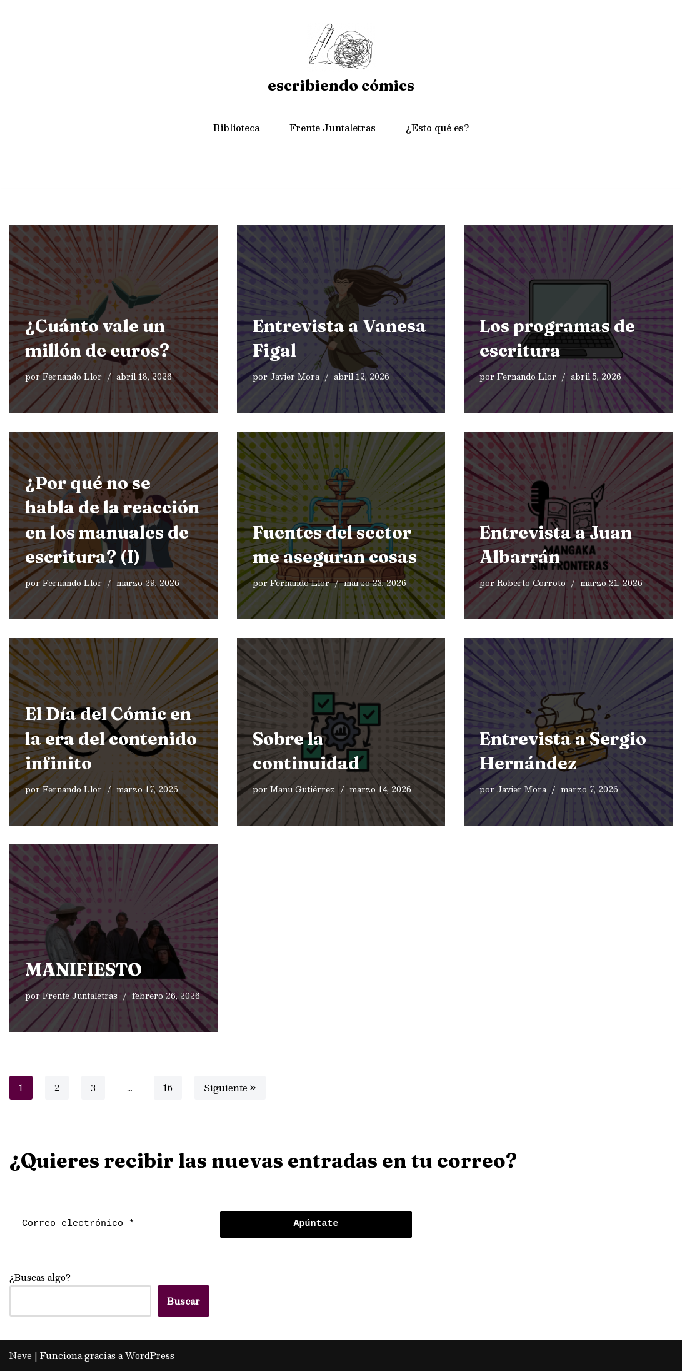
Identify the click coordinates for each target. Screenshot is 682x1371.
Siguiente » (230, 1087)
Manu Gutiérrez (302, 789)
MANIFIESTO (83, 968)
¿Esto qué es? (437, 127)
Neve (20, 1355)
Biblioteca (236, 127)
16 (168, 1087)
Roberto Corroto (531, 583)
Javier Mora (294, 376)
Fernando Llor (72, 376)
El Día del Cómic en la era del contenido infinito (111, 738)
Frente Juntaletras (332, 127)
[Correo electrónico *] (112, 1224)
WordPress (149, 1355)
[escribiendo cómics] (341, 61)
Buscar (183, 1300)
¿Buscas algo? (40, 1277)
